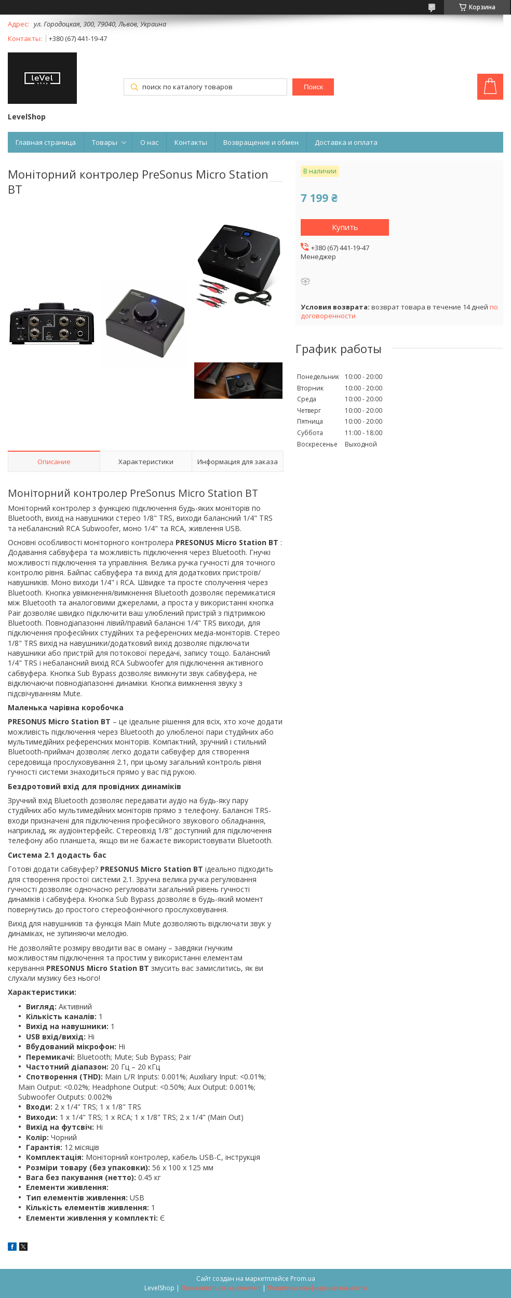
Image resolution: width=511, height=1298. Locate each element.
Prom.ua (302, 1278)
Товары (104, 142)
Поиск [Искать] (313, 87)
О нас (149, 142)
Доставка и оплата (346, 142)
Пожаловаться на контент (221, 1287)
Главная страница (46, 142)
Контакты (190, 142)
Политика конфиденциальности (317, 1287)
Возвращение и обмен (261, 142)
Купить (345, 227)
